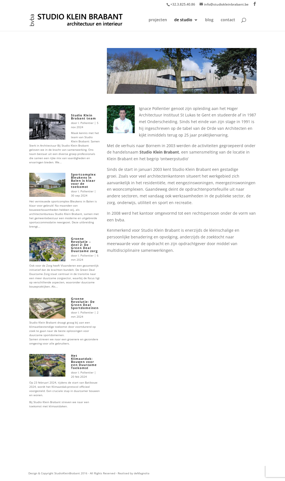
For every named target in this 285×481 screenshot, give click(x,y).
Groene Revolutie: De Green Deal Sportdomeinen (85, 303)
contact (228, 20)
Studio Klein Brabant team (83, 116)
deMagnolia (141, 473)
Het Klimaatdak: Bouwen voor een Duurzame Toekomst (84, 361)
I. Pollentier (86, 123)
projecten (158, 20)
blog (209, 20)
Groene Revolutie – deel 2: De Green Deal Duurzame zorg (84, 244)
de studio (183, 20)
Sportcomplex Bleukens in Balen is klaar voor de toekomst (83, 180)
